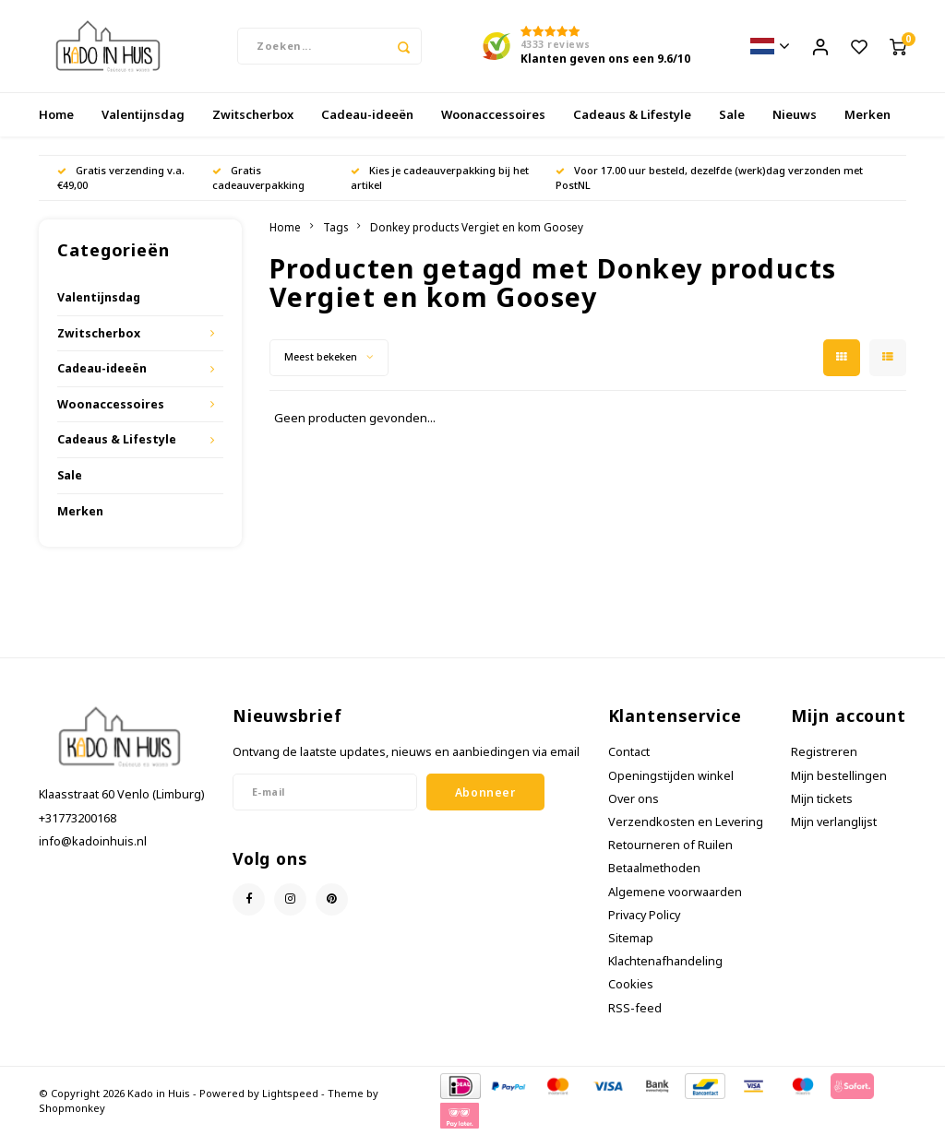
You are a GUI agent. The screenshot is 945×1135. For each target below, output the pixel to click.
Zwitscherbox (252, 114)
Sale (732, 114)
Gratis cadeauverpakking (258, 177)
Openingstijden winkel (671, 776)
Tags (335, 226)
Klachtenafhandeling (665, 961)
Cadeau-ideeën (367, 114)
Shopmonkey (72, 1108)
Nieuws (794, 114)
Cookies (630, 985)
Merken (867, 114)
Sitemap (630, 938)
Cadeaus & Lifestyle (632, 114)
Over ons (633, 799)
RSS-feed (635, 1008)
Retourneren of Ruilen (670, 845)
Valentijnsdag (143, 114)
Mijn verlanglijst (834, 822)
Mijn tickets (822, 799)
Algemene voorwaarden (675, 892)
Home (56, 114)
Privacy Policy (644, 915)
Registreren (824, 752)
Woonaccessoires (493, 114)
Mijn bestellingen (839, 776)
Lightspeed (290, 1093)
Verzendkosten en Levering (685, 822)
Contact (629, 752)
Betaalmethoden (654, 868)
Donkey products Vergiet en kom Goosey (476, 226)
